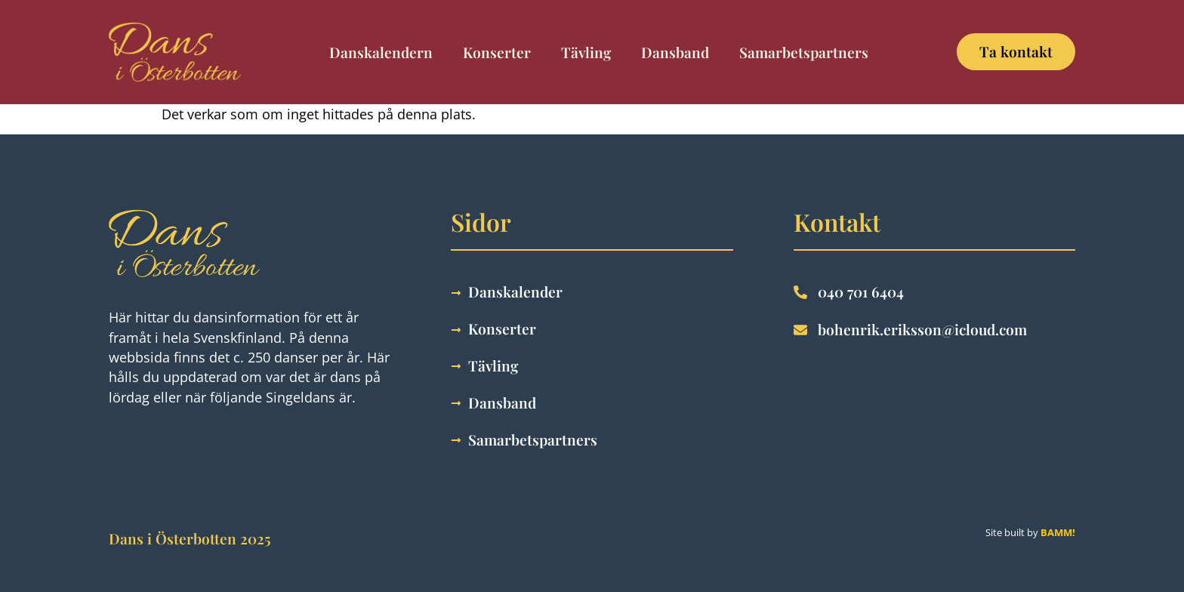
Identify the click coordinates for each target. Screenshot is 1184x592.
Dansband (675, 52)
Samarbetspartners (803, 52)
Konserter (497, 52)
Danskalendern (381, 52)
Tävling (586, 52)
